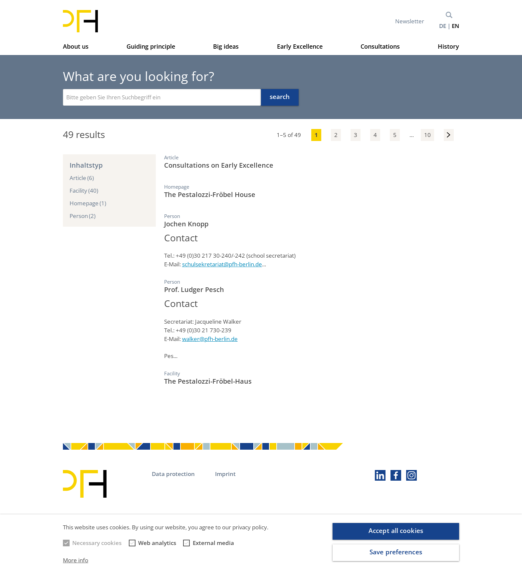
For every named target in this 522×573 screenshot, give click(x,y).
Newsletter (409, 21)
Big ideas (226, 46)
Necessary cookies (97, 543)
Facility (84, 190)
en (455, 26)
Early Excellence (300, 46)
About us (76, 46)
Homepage (88, 203)
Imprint (225, 474)
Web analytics (157, 543)
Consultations (380, 46)
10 (427, 135)
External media (213, 543)
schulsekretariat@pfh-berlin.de (222, 264)
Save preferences (396, 552)
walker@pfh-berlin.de (210, 339)
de (442, 26)
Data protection (173, 474)
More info (75, 560)
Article (82, 178)
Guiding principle (151, 46)
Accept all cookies (396, 530)
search (280, 96)
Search (449, 15)
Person (83, 216)
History (448, 46)
